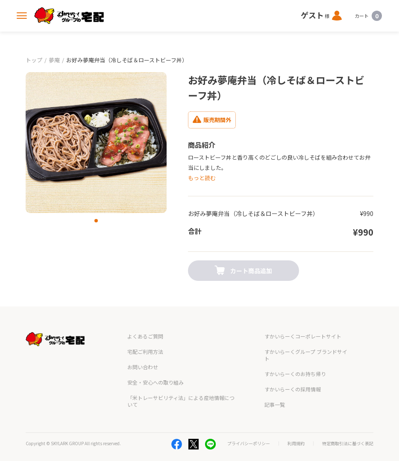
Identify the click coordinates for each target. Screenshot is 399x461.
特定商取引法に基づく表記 (347, 433)
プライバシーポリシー (248, 433)
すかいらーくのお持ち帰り (295, 363)
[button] (96, 220)
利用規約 (296, 433)
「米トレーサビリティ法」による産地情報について (181, 391)
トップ (34, 60)
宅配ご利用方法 (145, 341)
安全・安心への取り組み (155, 372)
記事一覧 (274, 394)
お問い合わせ (142, 356)
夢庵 (54, 60)
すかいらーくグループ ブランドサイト (305, 345)
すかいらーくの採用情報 (292, 378)
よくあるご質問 (145, 326)
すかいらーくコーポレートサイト (302, 326)
